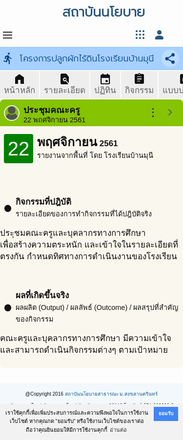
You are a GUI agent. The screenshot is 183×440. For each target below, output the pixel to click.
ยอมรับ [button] (166, 413)
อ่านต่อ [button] (118, 430)
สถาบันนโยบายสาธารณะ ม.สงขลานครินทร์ (111, 394)
